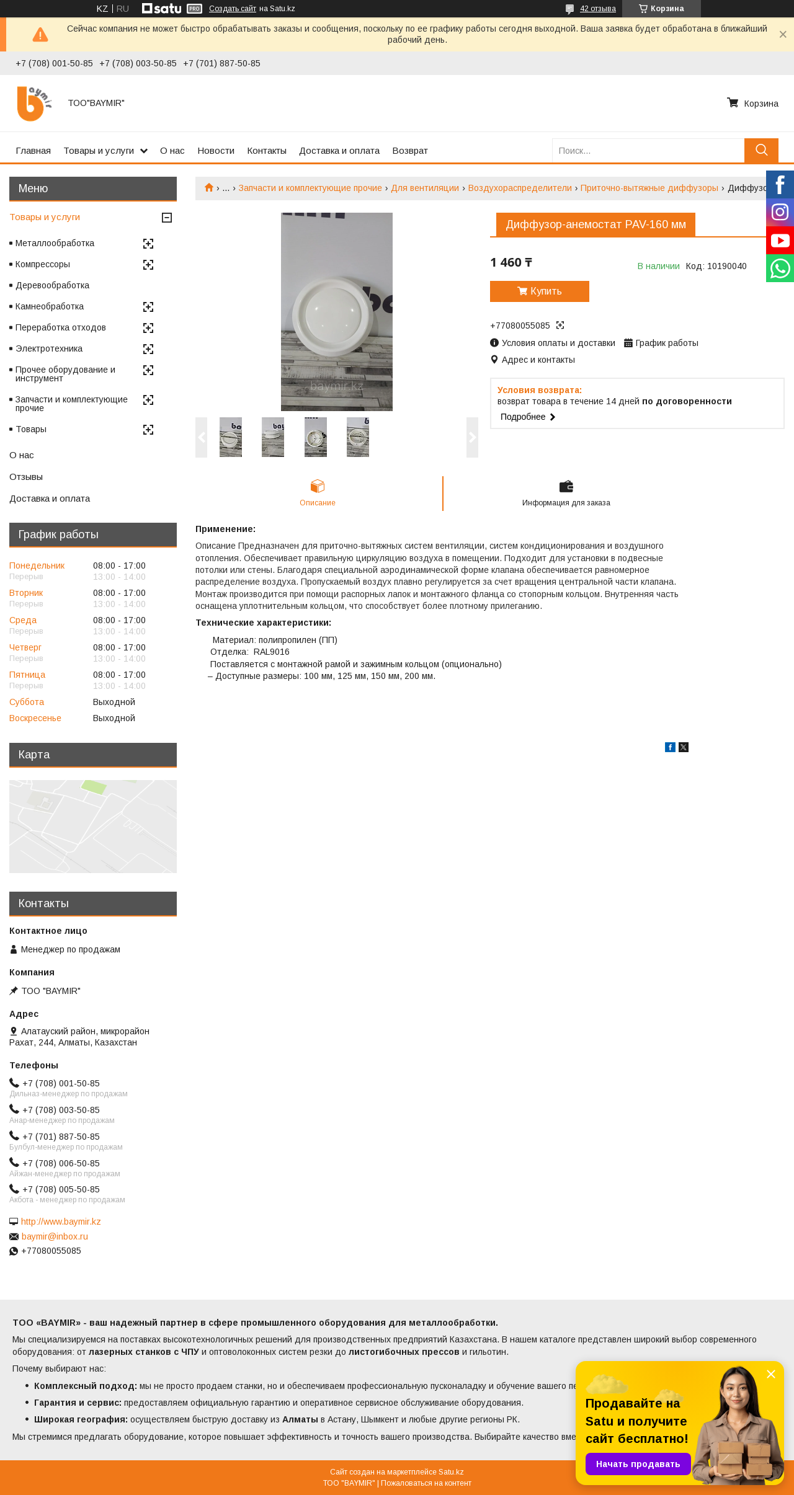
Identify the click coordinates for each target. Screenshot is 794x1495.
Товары (31, 429)
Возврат (410, 150)
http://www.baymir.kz (61, 1222)
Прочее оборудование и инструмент (65, 374)
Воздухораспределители (520, 188)
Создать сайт (232, 8)
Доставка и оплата (339, 150)
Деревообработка (52, 285)
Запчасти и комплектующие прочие (310, 188)
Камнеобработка (50, 306)
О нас (172, 150)
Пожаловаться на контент (426, 1483)
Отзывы (26, 476)
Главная (33, 150)
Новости (215, 150)
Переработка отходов (61, 327)
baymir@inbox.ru (55, 1236)
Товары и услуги (98, 150)
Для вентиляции (425, 188)
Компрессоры (43, 264)
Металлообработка (55, 243)
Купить (546, 291)
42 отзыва (598, 8)
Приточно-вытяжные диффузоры (649, 188)
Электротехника (49, 348)
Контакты (267, 150)
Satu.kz (451, 1472)
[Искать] (761, 150)
